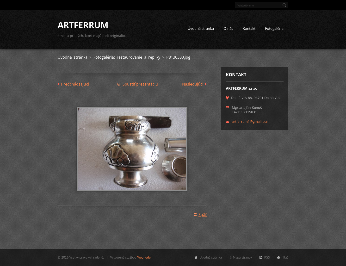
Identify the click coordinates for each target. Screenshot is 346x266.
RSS (267, 257)
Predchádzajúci (75, 84)
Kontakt (249, 28)
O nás (228, 28)
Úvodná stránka (201, 28)
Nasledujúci (192, 84)
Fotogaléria (274, 28)
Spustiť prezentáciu (140, 84)
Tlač (285, 257)
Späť (202, 214)
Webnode (143, 257)
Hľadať (284, 5)
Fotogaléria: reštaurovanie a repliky (126, 57)
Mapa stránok (242, 257)
